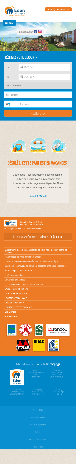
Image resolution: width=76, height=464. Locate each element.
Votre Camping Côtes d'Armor (18, 270)
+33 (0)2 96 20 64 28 (58, 9)
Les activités (10, 312)
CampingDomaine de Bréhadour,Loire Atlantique (56, 373)
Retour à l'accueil (38, 196)
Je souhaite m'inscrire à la (38, 237)
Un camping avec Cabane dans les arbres (24, 284)
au (8, 77)
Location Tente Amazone (16, 293)
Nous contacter (34, 229)
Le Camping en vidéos (15, 280)
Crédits (38, 432)
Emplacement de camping (16, 289)
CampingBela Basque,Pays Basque (38, 391)
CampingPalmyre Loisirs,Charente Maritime (18, 391)
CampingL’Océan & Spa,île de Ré (58, 391)
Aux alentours (11, 316)
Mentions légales (38, 417)
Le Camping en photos (15, 275)
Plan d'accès (23, 257)
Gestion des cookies (38, 439)
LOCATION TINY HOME (16, 298)
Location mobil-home (14, 303)
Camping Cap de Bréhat (31, 222)
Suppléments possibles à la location (36, 251)
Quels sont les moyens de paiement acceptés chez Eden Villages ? (35, 266)
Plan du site (38, 447)
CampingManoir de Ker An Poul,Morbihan (36, 373)
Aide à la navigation (38, 425)
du (8, 67)
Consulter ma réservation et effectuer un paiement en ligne (31, 261)
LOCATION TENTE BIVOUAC (18, 307)
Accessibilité (38, 410)
